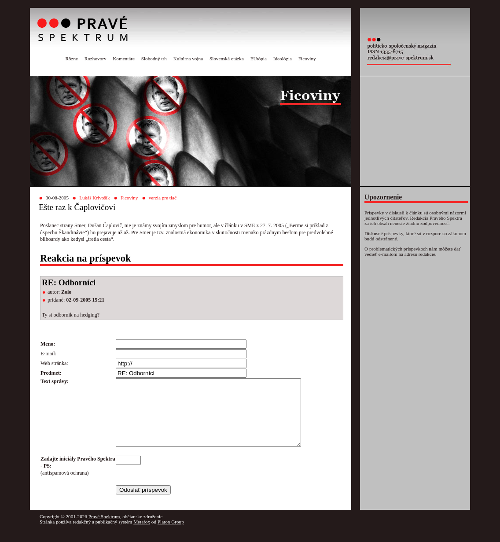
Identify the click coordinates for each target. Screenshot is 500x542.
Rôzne (71, 58)
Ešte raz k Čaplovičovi (77, 207)
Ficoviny (307, 58)
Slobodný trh (154, 58)
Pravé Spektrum (104, 529)
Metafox (141, 535)
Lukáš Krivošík (94, 197)
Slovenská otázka (227, 58)
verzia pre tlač (162, 197)
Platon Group (171, 535)
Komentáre (124, 58)
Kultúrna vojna (188, 58)
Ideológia (282, 58)
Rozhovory (96, 58)
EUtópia (258, 58)
